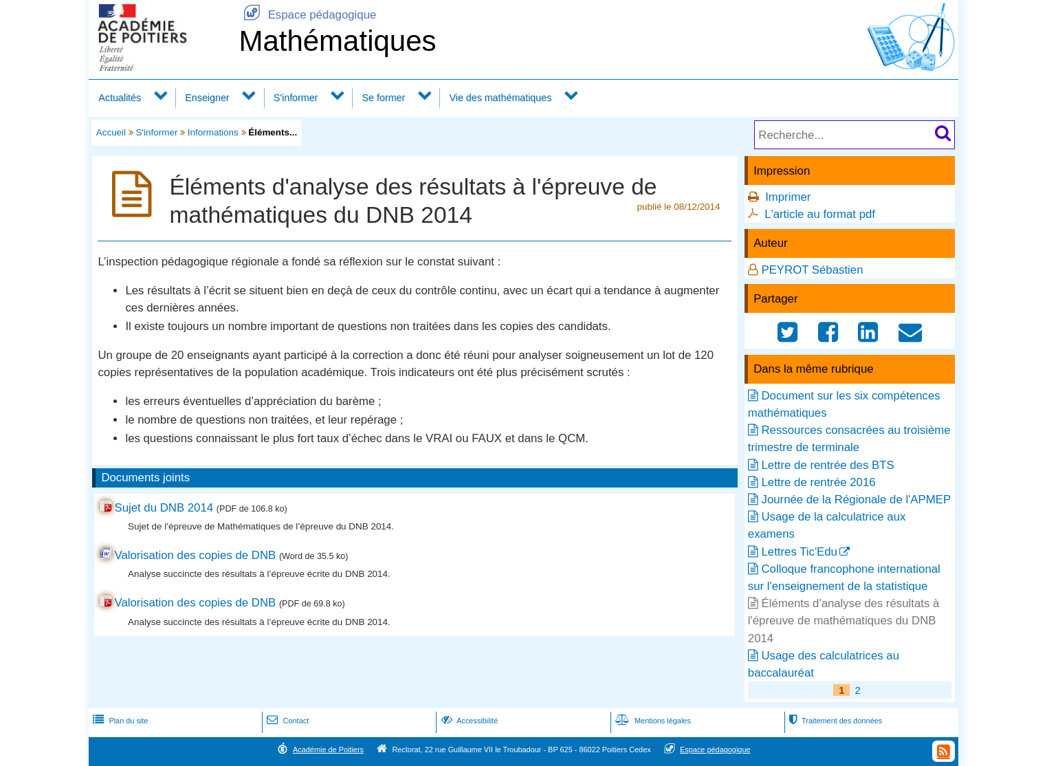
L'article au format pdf (819, 214)
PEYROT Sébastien (812, 269)
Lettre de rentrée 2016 (818, 482)
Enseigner (207, 97)
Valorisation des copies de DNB (195, 555)
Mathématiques (337, 41)
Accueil (111, 132)
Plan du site (119, 720)
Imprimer (788, 197)
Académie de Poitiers (328, 749)
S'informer (296, 97)
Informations (213, 132)
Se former (384, 97)
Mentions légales (652, 720)
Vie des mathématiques (500, 97)
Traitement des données (834, 720)
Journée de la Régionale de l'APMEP (856, 499)
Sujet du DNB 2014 (163, 507)
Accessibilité (468, 720)
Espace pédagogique (307, 14)
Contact (286, 720)
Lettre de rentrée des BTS (827, 465)
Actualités (119, 97)
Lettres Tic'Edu (799, 551)
